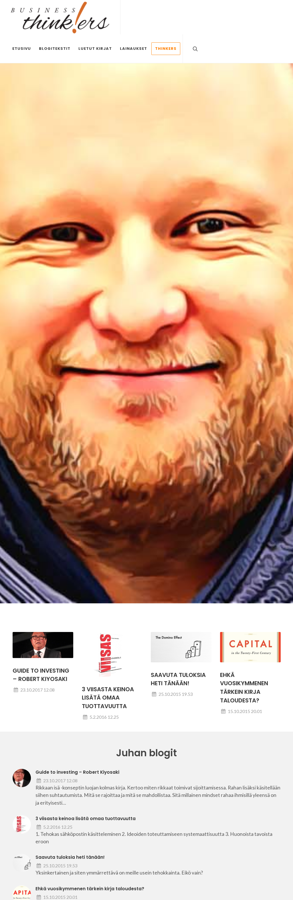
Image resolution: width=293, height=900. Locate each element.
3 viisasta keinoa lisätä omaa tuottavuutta (108, 697)
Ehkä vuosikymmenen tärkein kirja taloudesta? (89, 889)
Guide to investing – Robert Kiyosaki (77, 772)
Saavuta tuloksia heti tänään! (70, 857)
